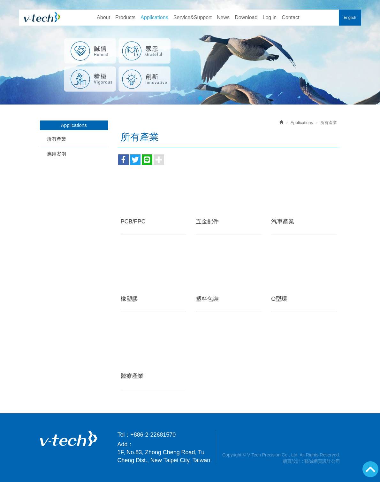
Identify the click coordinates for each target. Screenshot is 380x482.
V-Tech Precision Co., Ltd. (42, 17)
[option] (190, 52)
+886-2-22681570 (153, 434)
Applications (302, 122)
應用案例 (56, 154)
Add (123, 444)
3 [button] (200, 98)
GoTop (370, 469)
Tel (121, 434)
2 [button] (190, 98)
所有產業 (56, 139)
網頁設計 (291, 461)
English (350, 17)
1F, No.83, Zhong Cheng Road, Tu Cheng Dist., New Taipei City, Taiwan (164, 456)
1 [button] (180, 98)
